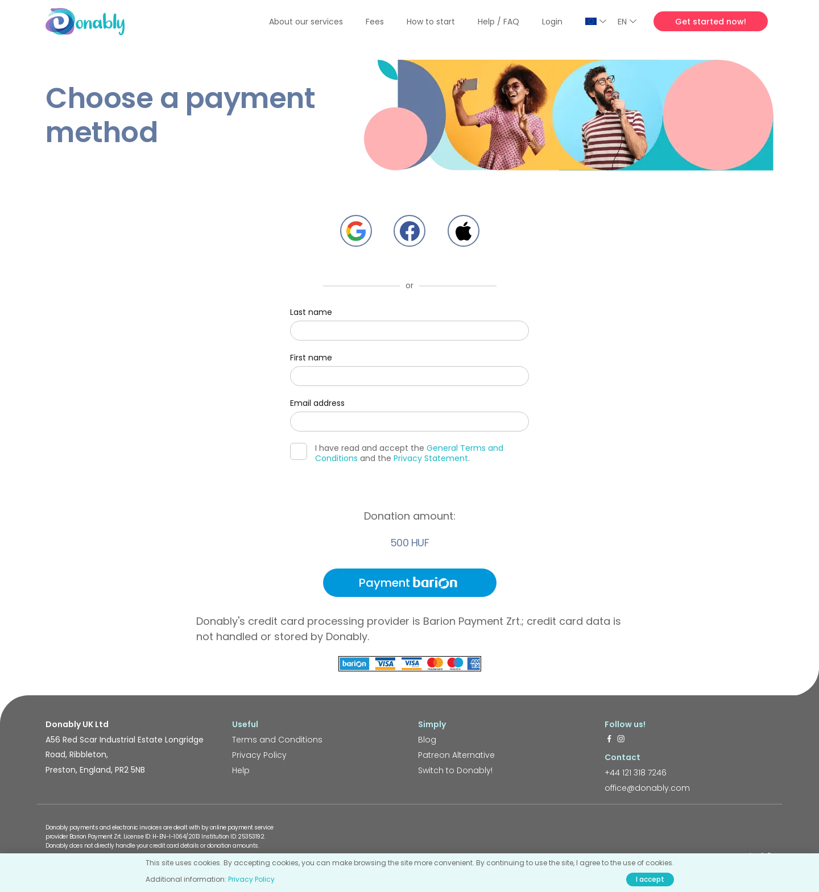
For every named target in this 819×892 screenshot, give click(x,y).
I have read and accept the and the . (396, 453)
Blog (427, 739)
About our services (306, 21)
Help (241, 770)
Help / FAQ (498, 21)
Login (552, 21)
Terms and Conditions (277, 739)
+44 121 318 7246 (636, 772)
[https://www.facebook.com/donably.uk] (609, 739)
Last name (311, 312)
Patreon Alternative (456, 755)
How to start (431, 21)
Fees (375, 21)
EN (627, 21)
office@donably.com (647, 788)
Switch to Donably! (455, 770)
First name (311, 357)
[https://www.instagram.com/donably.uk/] (621, 739)
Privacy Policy (259, 755)
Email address (317, 403)
